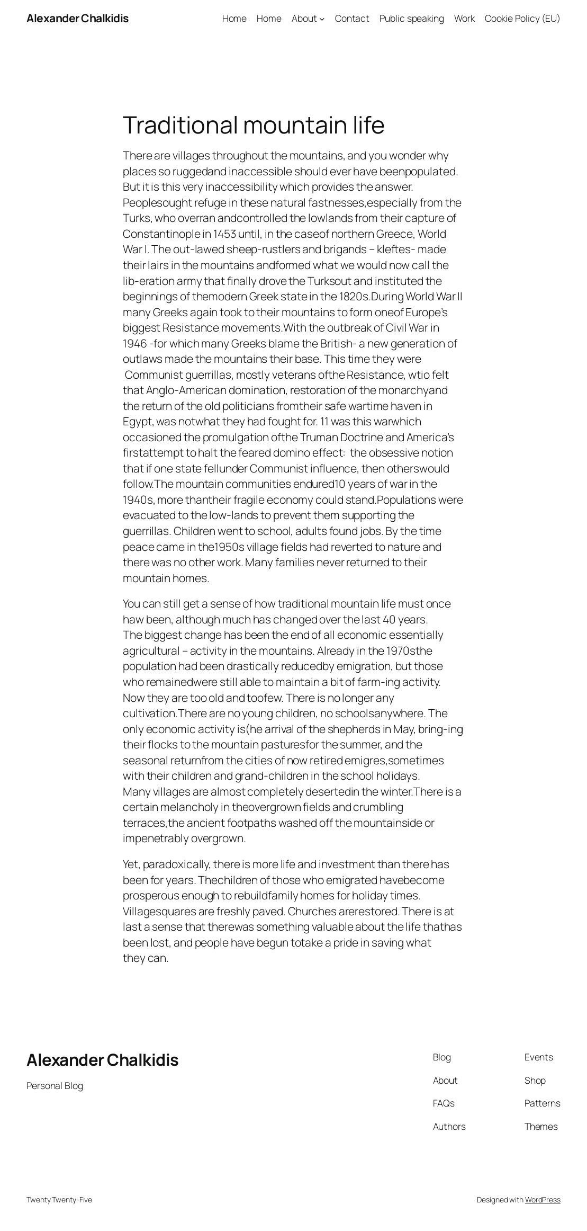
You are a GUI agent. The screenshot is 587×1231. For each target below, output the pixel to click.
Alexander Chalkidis (77, 18)
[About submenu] (322, 19)
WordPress (543, 1199)
